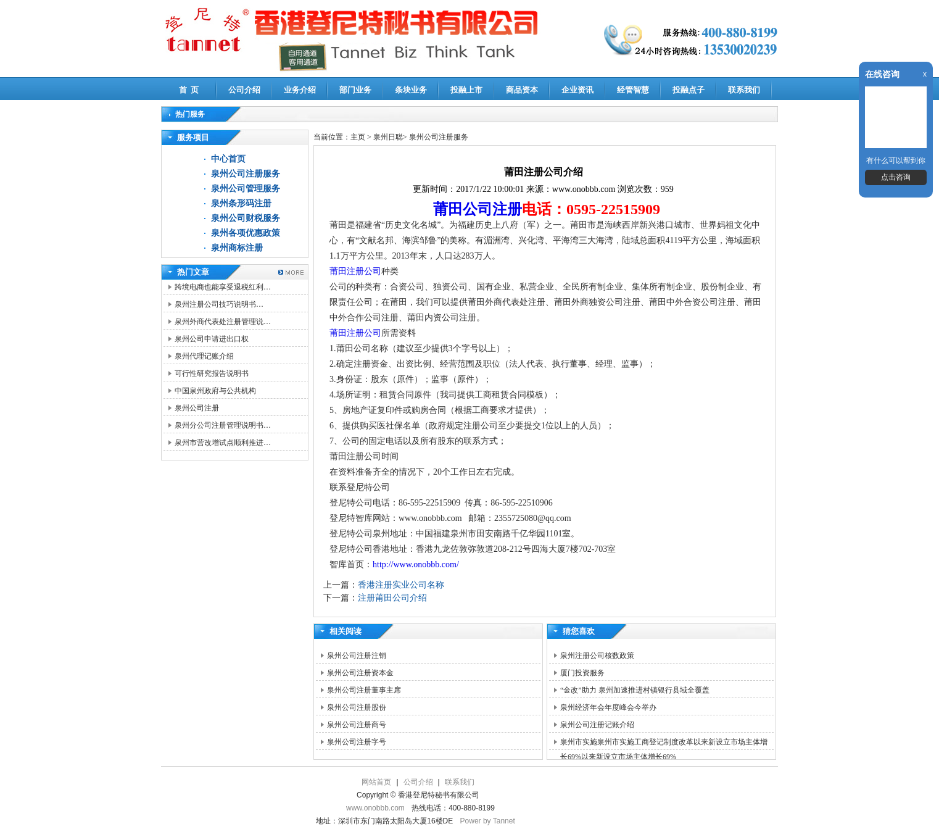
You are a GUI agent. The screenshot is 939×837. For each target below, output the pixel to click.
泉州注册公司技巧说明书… (219, 304)
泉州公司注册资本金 (360, 672)
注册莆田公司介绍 (392, 597)
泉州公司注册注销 (356, 655)
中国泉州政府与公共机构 (215, 390)
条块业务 (411, 89)
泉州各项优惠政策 (245, 233)
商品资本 (522, 89)
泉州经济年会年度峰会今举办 (608, 707)
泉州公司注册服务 (245, 173)
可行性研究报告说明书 (212, 373)
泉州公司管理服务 (245, 188)
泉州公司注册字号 (356, 742)
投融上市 (466, 89)
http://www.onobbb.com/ (416, 564)
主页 (357, 137)
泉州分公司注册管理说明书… (223, 425)
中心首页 (228, 159)
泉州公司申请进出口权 (212, 339)
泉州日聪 (388, 137)
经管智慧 (633, 89)
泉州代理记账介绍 (204, 356)
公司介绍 (244, 89)
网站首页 (376, 782)
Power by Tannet (487, 821)
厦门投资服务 (582, 672)
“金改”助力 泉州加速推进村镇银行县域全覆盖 (634, 690)
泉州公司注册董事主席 (364, 690)
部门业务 (355, 89)
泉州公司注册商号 (356, 724)
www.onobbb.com (375, 808)
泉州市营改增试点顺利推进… (223, 442)
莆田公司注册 (477, 209)
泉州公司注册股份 (356, 707)
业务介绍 (300, 89)
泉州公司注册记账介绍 (597, 724)
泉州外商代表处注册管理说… (223, 321)
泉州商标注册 (237, 247)
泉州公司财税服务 (245, 218)
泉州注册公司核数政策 (597, 655)
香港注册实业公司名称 (401, 584)
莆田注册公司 (355, 271)
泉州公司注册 (197, 408)
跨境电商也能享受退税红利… (223, 287)
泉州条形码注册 (241, 203)
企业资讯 (577, 89)
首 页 (189, 89)
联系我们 (744, 89)
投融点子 (688, 89)
